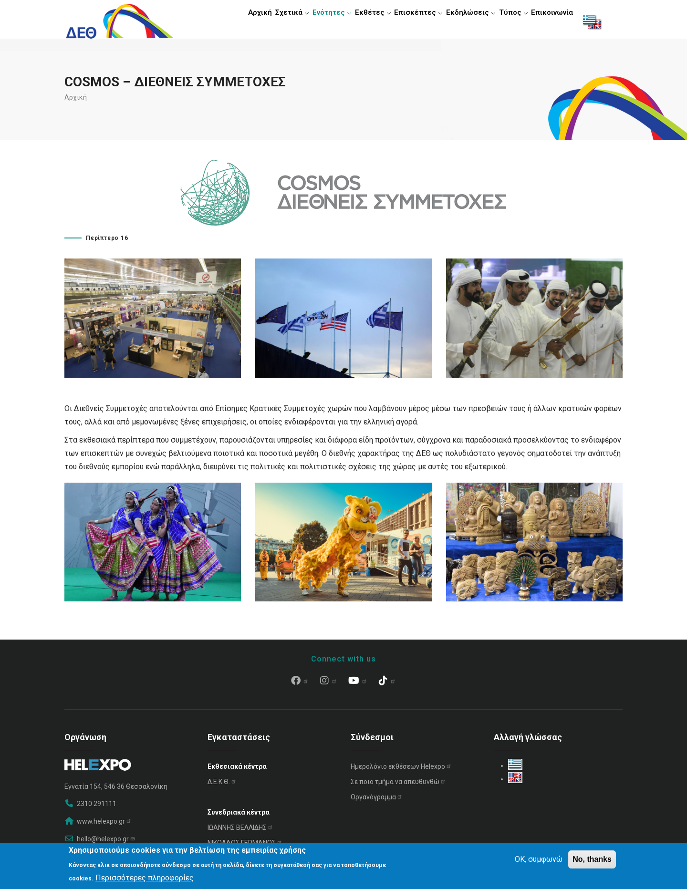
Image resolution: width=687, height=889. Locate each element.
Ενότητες (315, 21)
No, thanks (592, 859)
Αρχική (236, 21)
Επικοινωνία (550, 21)
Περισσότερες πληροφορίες (144, 877)
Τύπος (507, 21)
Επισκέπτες (407, 21)
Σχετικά (272, 21)
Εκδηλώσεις (461, 21)
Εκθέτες (359, 21)
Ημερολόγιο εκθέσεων (401, 770)
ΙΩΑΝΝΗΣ (240, 831)
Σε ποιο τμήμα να (398, 785)
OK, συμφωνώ (538, 859)
